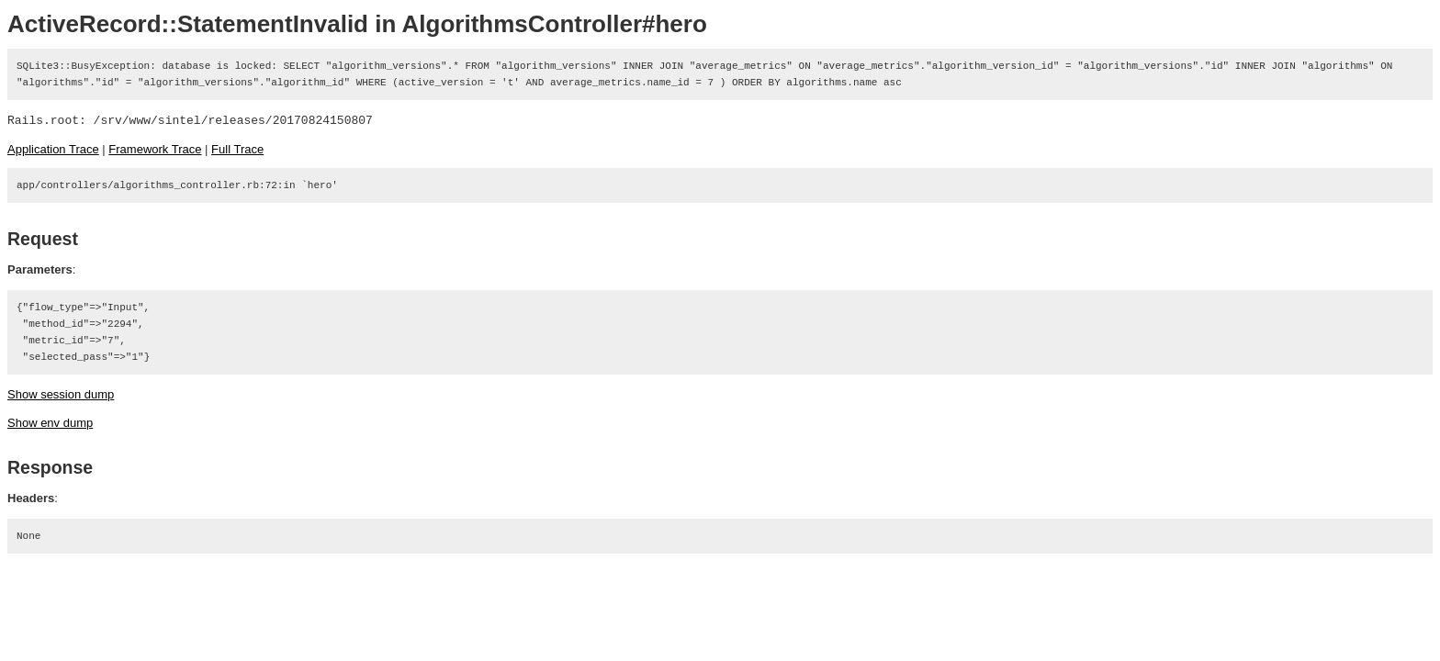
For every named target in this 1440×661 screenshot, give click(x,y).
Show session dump (60, 394)
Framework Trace (154, 149)
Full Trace (237, 149)
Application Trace (53, 149)
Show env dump (50, 423)
